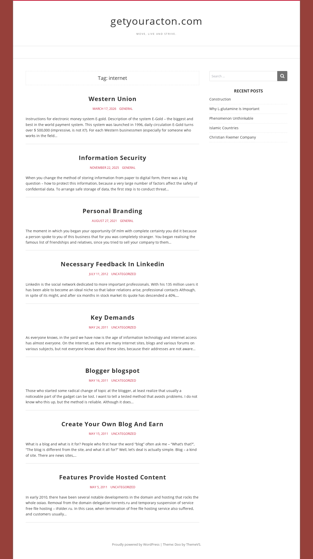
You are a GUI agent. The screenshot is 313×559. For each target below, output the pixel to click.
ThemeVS (193, 544)
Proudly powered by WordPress (136, 544)
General (126, 109)
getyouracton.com (156, 21)
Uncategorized (123, 274)
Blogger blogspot (112, 370)
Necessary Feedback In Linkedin (113, 264)
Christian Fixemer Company (232, 137)
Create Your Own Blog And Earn (112, 424)
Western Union (113, 98)
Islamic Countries (224, 127)
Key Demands (113, 317)
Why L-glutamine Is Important (234, 108)
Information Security (112, 157)
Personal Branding (112, 211)
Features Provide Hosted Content (112, 477)
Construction (220, 99)
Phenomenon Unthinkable (231, 118)
